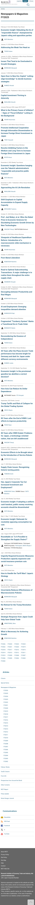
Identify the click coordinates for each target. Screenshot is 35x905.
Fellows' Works (5, 767)
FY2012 (16, 652)
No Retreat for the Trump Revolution (16, 605)
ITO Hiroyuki (20, 395)
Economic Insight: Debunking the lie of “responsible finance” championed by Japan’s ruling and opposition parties (17, 33)
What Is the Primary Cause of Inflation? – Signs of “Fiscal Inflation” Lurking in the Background (17, 113)
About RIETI (4, 851)
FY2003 (23, 658)
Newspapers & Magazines (8, 687)
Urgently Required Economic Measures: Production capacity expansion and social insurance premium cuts (17, 559)
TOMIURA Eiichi (8, 474)
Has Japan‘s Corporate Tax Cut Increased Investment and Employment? (14, 485)
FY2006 (3, 658)
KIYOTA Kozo (8, 157)
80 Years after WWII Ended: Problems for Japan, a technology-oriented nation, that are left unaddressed (16, 436)
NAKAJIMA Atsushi (9, 102)
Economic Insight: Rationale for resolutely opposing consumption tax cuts (16, 522)
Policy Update (5, 794)
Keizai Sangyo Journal (7, 798)
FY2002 (3, 661)
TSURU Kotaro (8, 51)
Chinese (31, 1)
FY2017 (10, 649)
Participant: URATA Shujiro (23, 545)
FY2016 (16, 649)
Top (31, 902)
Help (2, 863)
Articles (3, 9)
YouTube (6, 834)
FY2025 (10, 644)
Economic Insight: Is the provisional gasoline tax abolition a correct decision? (16, 374)
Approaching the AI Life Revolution (15, 187)
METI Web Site (5, 868)
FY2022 (3, 647)
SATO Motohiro (8, 39)
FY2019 (23, 647)
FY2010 (3, 655)
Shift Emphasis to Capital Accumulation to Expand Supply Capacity (14, 202)
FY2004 (16, 658)
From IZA (3, 776)
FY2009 (10, 655)
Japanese (19, 1)
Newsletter (7, 817)
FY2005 (10, 658)
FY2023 (23, 644)
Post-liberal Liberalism (10, 258)
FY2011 (23, 652)
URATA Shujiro (8, 410)
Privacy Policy (5, 854)
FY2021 (10, 647)
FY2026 (3, 644)
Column (3, 678)
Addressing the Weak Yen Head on (15, 47)
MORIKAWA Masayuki (10, 68)
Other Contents (5, 785)
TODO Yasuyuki (8, 140)
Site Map (3, 860)
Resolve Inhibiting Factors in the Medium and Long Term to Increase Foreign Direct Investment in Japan (16, 151)
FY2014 (3, 652)
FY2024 (16, 644)
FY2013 (10, 652)
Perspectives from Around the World (11, 780)
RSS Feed (7, 821)
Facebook (7, 825)
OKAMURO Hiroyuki (9, 282)
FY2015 (23, 649)
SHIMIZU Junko (8, 363)
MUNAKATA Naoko (9, 328)
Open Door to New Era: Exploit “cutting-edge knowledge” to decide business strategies (17, 79)
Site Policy (4, 857)
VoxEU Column (5, 771)
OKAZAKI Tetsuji (9, 229)
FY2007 (23, 655)
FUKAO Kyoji (7, 425)
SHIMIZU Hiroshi (9, 85)
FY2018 (3, 649)
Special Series (5, 683)
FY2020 (16, 647)
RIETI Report (4, 789)
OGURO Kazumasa (9, 119)
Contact (3, 866)
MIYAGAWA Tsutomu (10, 209)
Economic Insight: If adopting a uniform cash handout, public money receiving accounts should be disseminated (17, 504)
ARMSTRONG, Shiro (10, 623)
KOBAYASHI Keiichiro (10, 261)
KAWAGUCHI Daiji (9, 313)
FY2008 (16, 655)
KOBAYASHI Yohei (9, 491)
